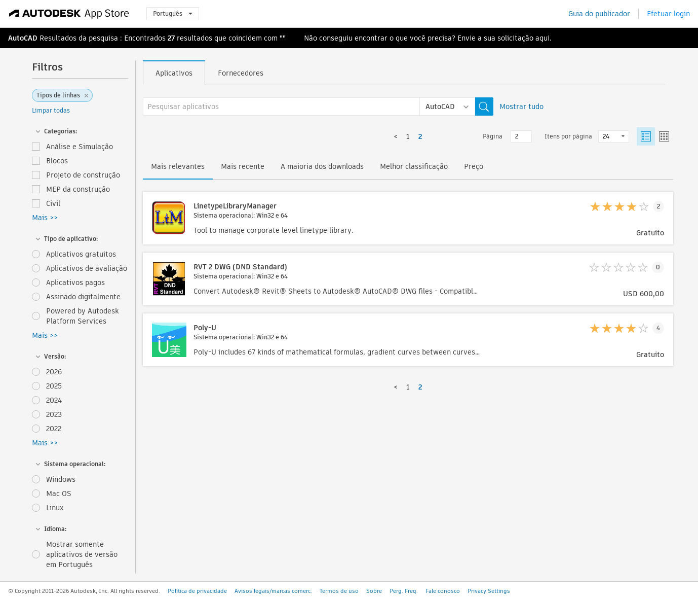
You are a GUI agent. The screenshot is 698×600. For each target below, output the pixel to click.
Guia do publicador (599, 14)
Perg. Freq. (404, 591)
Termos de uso (339, 591)
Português (172, 13)
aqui (542, 38)
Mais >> (45, 218)
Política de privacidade (197, 591)
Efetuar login (668, 14)
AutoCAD (22, 38)
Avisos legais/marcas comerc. (273, 591)
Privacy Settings (489, 591)
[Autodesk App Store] (69, 13)
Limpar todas (51, 110)
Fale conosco (442, 591)
